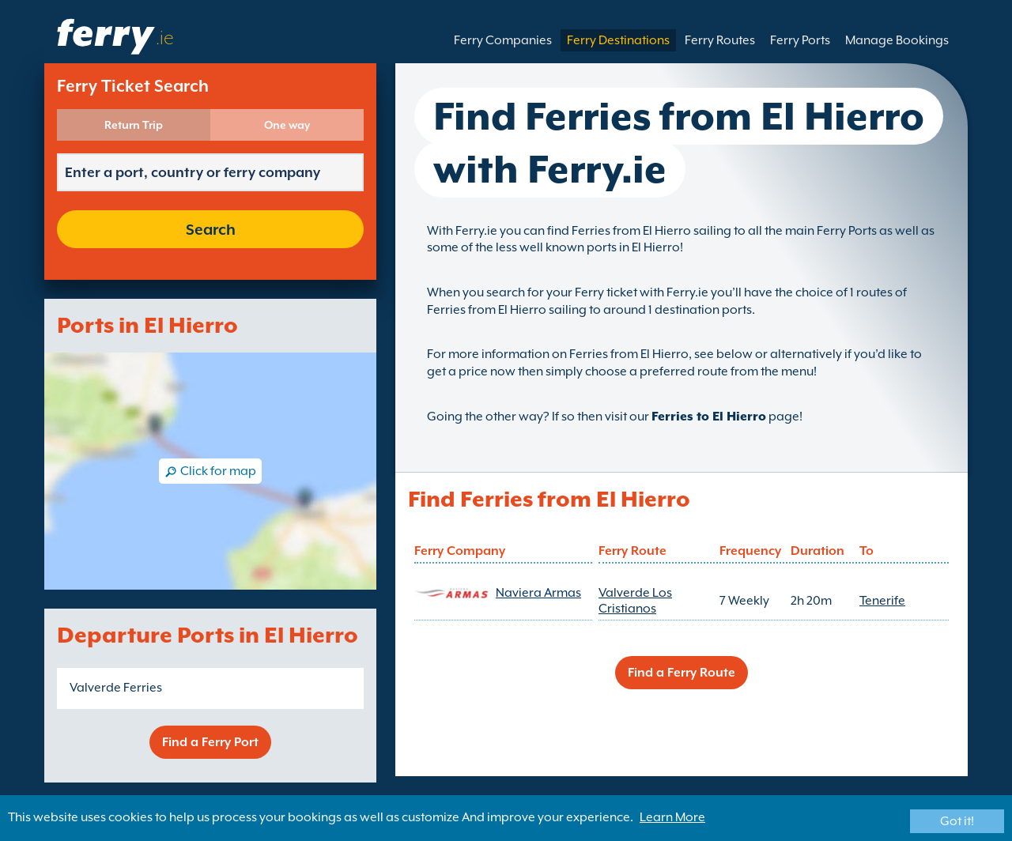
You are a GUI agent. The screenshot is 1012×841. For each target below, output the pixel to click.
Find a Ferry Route (681, 673)
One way (287, 125)
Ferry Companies (503, 40)
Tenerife (882, 601)
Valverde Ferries (116, 688)
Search (211, 229)
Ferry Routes (720, 40)
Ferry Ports (800, 40)
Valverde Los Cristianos (635, 601)
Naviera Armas (538, 593)
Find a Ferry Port (210, 742)
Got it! (957, 821)
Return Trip (133, 125)
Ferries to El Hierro (708, 416)
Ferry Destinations (618, 40)
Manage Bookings (897, 40)
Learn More (672, 817)
